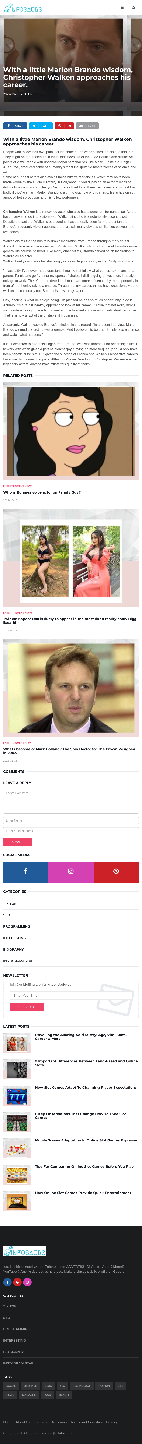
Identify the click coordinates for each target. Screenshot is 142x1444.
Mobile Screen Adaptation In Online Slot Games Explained (87, 1140)
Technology (81, 1385)
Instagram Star (18, 961)
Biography (13, 949)
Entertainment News (17, 486)
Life (120, 1385)
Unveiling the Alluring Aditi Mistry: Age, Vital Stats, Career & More (81, 1037)
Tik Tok (10, 903)
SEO (6, 915)
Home (8, 1422)
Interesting (14, 938)
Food (47, 1395)
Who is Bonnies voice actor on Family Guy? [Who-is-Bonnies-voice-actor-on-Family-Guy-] (42, 492)
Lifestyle (30, 1385)
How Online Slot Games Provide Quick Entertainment (83, 1193)
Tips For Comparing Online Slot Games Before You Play (84, 1167)
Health (64, 1395)
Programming (16, 926)
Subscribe (26, 1007)
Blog (48, 1385)
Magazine (29, 1395)
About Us (22, 1422)
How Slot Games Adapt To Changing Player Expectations (86, 1087)
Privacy (112, 1422)
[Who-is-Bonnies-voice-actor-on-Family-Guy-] (71, 431)
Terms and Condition (86, 1422)
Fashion (104, 1385)
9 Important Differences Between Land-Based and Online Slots (86, 1063)
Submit (17, 842)
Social (11, 1385)
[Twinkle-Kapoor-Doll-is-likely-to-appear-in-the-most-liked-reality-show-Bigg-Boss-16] (71, 558)
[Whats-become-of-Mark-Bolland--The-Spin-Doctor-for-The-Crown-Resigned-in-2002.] (71, 688)
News (10, 1395)
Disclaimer (59, 1422)
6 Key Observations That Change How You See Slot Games (80, 1116)
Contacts (40, 1422)
